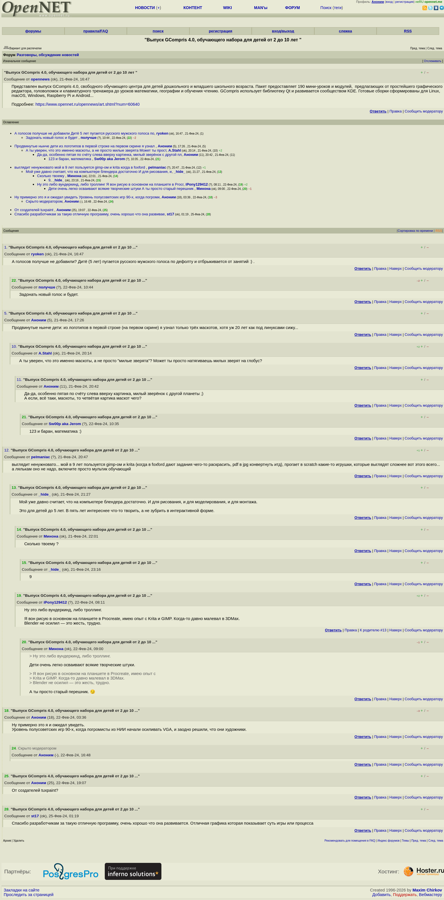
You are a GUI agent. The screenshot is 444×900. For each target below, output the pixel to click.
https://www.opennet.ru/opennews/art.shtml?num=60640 (87, 104)
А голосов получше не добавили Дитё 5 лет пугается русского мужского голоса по (84, 133)
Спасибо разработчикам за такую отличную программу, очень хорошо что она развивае (89, 214)
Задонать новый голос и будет (52, 137)
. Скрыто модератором (34, 748)
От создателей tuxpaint (34, 210)
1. (6, 247)
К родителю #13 (373, 630)
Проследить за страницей (29, 894)
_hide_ (179, 171)
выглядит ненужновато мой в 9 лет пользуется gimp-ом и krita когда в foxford (80, 167)
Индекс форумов (388, 840)
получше (89, 137)
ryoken (162, 133)
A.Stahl (174, 150)
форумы (33, 31)
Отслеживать (432, 61)
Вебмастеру (430, 894)
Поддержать (405, 894)
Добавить (381, 894)
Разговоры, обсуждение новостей (48, 55)
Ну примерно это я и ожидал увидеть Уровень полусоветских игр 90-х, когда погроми (87, 197)
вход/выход (283, 31)
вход (389, 1)
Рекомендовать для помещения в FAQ (350, 840)
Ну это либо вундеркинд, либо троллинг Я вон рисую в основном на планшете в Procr (110, 184)
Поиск (326, 7)
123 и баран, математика (70, 159)
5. (6, 313)
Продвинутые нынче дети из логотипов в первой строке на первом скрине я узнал (85, 146)
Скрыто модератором (44, 201)
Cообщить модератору (424, 111)
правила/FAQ (95, 31)
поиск (158, 31)
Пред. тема (418, 840)
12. (7, 450)
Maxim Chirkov (427, 890)
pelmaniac (157, 167)
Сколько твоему (51, 176)
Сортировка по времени (415, 230)
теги (337, 7)
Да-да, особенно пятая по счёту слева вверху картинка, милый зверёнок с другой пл (109, 154)
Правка (395, 111)
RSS (408, 31)
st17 (170, 214)
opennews (40, 79)
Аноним (165, 146)
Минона (74, 176)
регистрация (404, 1)
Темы (405, 840)
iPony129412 (196, 184)
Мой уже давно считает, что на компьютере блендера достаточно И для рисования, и (99, 171)
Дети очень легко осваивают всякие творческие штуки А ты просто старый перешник (121, 188)
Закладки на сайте (21, 890)
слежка (345, 31)
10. (15, 346)
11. (20, 379)
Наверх (395, 268)
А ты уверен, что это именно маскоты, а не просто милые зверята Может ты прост (96, 150)
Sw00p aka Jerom (109, 159)
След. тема (435, 840)
